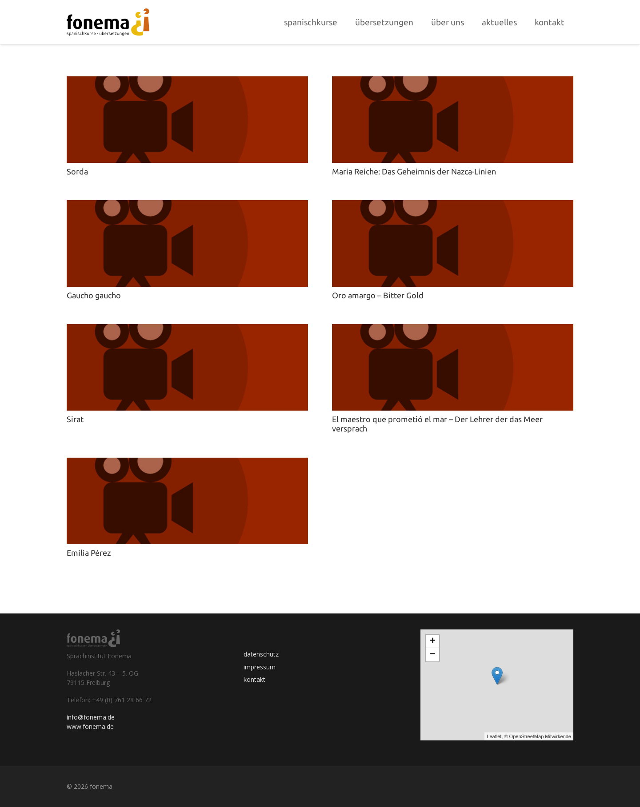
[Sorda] (187, 82)
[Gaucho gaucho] (187, 206)
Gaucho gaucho (94, 295)
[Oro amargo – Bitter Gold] (452, 206)
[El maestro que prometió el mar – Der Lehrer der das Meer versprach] (452, 329)
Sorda (77, 171)
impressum (260, 667)
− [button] (433, 654)
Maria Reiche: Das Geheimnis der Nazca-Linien (414, 171)
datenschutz (261, 654)
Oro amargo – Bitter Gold (378, 295)
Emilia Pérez (89, 552)
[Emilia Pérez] (187, 463)
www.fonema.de (90, 726)
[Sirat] (187, 329)
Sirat (75, 419)
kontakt (254, 679)
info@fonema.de (91, 717)
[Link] (108, 22)
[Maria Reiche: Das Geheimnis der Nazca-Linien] (452, 82)
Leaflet (494, 736)
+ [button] (433, 641)
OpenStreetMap (526, 736)
